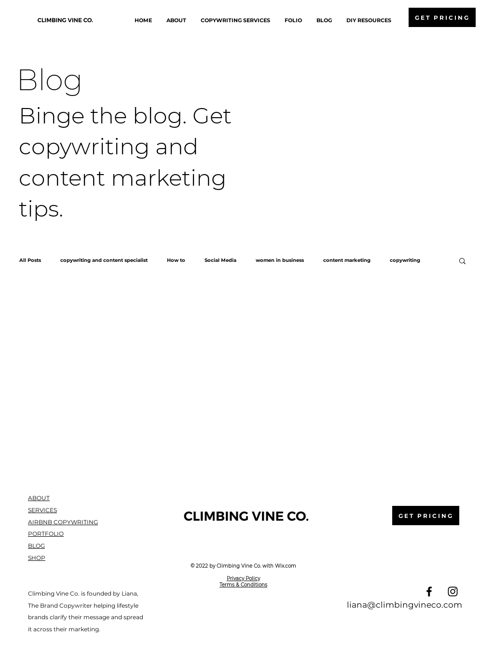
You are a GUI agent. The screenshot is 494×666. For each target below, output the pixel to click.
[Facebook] (429, 591)
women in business (280, 260)
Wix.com (285, 566)
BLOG (36, 545)
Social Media (220, 260)
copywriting (405, 260)
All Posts (30, 260)
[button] (462, 262)
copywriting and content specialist (104, 260)
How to (176, 260)
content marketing (346, 260)
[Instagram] (452, 591)
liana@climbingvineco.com (404, 605)
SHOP (36, 557)
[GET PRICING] (442, 17)
